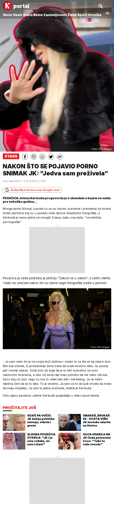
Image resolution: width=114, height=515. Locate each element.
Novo (7, 15)
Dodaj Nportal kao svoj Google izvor (32, 190)
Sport (82, 15)
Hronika (94, 15)
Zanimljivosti (55, 15)
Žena (71, 15)
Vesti (17, 15)
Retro (38, 15)
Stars (28, 15)
